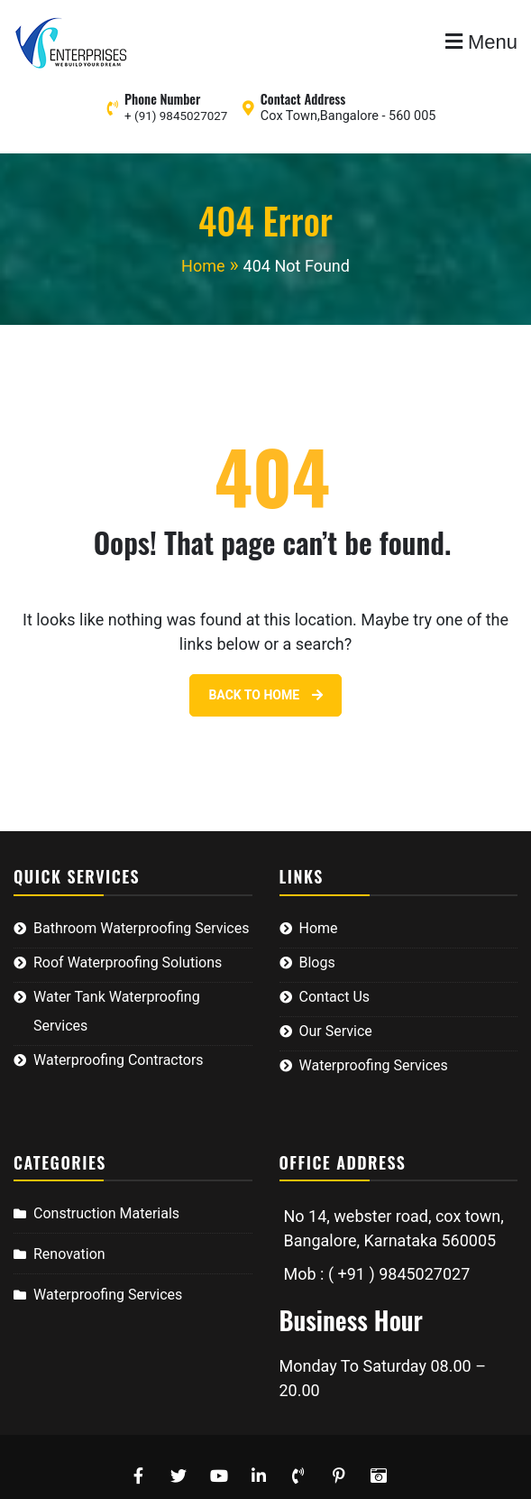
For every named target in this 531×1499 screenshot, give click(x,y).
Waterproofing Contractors (118, 1060)
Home (318, 928)
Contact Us (335, 996)
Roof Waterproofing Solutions (127, 962)
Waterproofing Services (373, 1065)
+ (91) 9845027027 (175, 116)
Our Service (335, 1031)
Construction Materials (106, 1213)
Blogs (317, 962)
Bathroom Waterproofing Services (141, 928)
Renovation (69, 1254)
